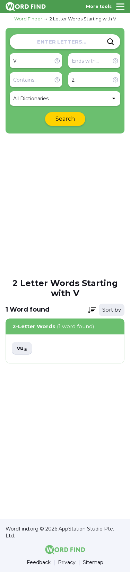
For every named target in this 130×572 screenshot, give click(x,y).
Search (65, 119)
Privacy (67, 562)
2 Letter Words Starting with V (83, 18)
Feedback (39, 562)
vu (22, 348)
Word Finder (28, 18)
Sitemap (93, 562)
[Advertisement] (65, 205)
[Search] (110, 41)
